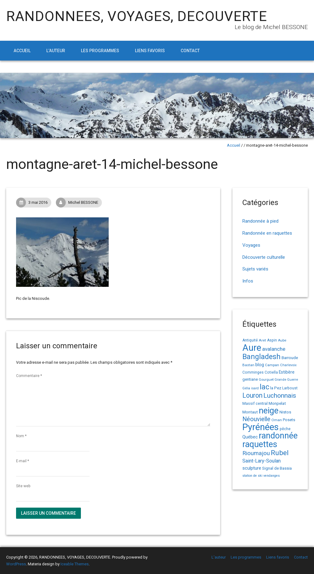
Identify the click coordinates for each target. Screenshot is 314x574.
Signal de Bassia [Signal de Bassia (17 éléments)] (277, 468)
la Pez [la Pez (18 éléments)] (275, 388)
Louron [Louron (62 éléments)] (252, 395)
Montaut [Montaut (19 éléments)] (250, 411)
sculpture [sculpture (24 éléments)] (251, 468)
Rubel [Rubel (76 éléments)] (280, 453)
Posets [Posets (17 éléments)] (289, 419)
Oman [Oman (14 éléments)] (276, 420)
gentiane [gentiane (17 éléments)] (250, 379)
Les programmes (100, 50)
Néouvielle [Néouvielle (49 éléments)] (256, 419)
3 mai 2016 (33, 202)
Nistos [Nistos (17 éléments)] (285, 412)
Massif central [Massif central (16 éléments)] (255, 403)
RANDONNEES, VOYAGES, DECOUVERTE (136, 16)
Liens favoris (150, 50)
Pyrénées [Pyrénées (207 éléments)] (260, 427)
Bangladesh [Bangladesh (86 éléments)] (261, 356)
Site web (23, 486)
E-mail (22, 461)
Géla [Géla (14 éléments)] (246, 388)
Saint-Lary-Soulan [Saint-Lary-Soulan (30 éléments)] (261, 461)
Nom (21, 436)
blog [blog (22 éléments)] (259, 364)
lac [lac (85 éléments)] (264, 387)
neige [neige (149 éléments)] (268, 411)
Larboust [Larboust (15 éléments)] (290, 388)
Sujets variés (255, 269)
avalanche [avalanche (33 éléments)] (273, 349)
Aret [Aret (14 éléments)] (262, 340)
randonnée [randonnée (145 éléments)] (278, 436)
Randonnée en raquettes (267, 233)
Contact (190, 50)
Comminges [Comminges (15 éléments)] (253, 372)
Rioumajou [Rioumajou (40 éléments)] (256, 453)
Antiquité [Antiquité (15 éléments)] (250, 340)
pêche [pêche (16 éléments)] (285, 428)
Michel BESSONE (78, 202)
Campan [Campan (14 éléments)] (272, 365)
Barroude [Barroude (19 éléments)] (290, 357)
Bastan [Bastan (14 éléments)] (248, 365)
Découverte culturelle (263, 257)
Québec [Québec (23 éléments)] (250, 437)
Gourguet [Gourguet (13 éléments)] (266, 380)
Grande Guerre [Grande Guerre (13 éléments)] (286, 380)
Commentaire (29, 376)
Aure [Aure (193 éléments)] (251, 347)
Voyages (251, 245)
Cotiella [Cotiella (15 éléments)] (271, 372)
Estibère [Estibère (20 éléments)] (287, 372)
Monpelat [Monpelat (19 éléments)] (277, 403)
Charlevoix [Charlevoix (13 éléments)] (288, 365)
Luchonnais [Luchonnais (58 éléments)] (279, 395)
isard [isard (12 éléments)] (255, 388)
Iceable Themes (75, 564)
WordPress (16, 564)
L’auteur (55, 50)
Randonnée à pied (260, 221)
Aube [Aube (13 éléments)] (282, 340)
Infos (247, 281)
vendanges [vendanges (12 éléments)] (271, 476)
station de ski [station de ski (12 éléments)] (252, 476)
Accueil (22, 50)
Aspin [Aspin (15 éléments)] (272, 340)
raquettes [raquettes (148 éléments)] (259, 444)
